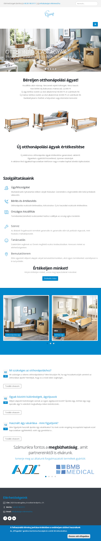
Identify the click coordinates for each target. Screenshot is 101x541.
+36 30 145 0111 (30, 3)
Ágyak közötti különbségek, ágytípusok (33, 396)
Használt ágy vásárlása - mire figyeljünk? (33, 423)
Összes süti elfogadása (79, 536)
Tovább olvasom (12, 386)
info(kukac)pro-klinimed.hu (50, 3)
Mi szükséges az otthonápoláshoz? (30, 370)
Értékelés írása (50, 278)
